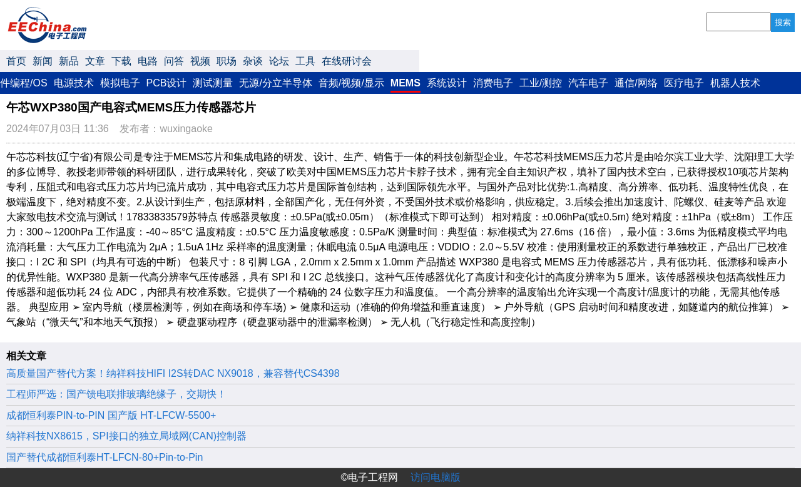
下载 (121, 61)
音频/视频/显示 (351, 83)
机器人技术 (735, 83)
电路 (148, 61)
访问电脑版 (436, 477)
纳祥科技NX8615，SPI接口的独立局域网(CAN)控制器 (126, 436)
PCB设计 (166, 83)
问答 (174, 61)
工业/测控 (540, 83)
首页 (16, 61)
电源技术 (74, 83)
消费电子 (493, 83)
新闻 (43, 61)
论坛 (279, 61)
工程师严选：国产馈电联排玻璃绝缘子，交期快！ (116, 394)
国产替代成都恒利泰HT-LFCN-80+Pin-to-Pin (104, 457)
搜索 (783, 22)
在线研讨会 (347, 61)
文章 (95, 61)
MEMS (405, 83)
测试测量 (213, 83)
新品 (69, 61)
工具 (305, 61)
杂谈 (253, 61)
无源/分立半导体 (275, 83)
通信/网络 (636, 83)
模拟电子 (120, 83)
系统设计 (447, 83)
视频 (200, 61)
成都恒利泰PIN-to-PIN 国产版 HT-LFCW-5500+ (111, 415)
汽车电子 (588, 83)
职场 (227, 61)
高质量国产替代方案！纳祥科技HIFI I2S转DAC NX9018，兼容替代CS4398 (173, 373)
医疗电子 (684, 83)
